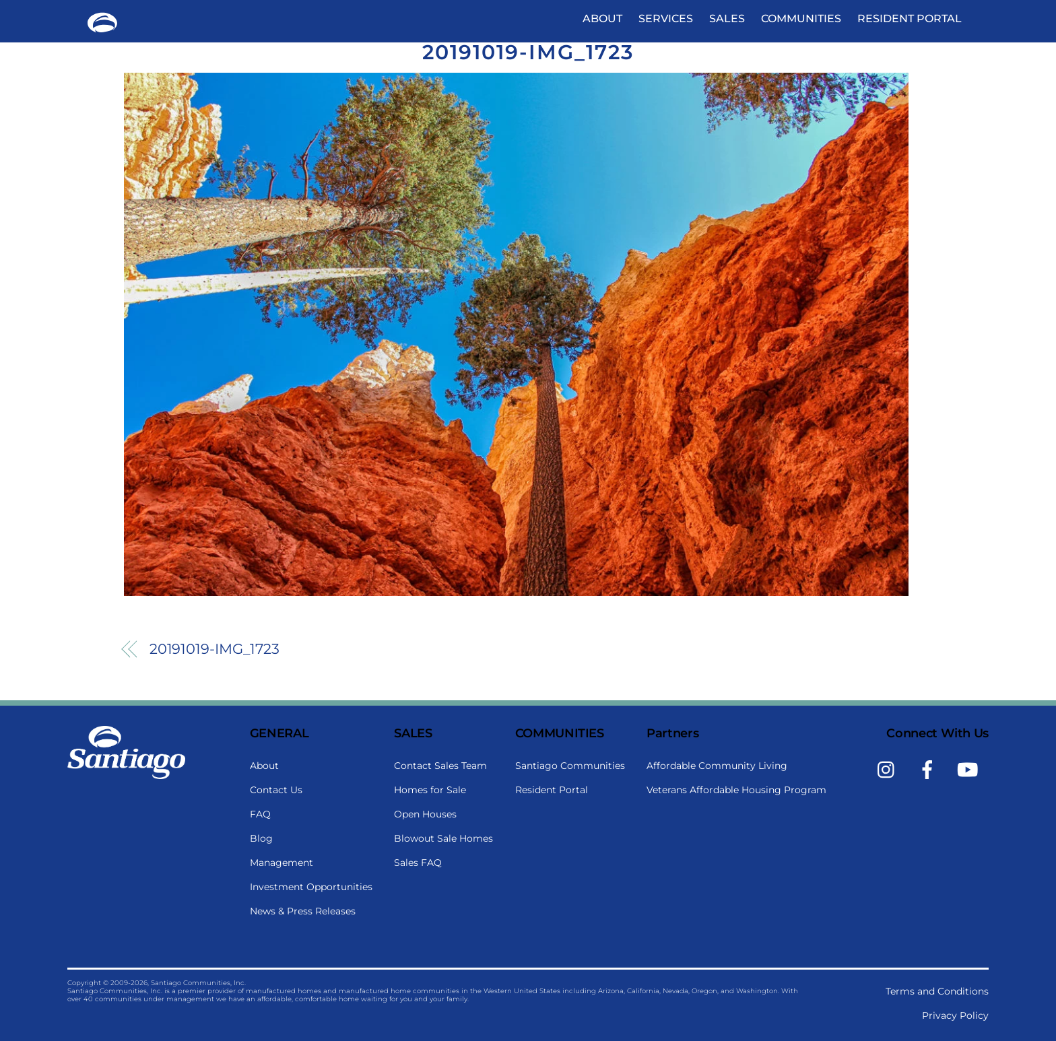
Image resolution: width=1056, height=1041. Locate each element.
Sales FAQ (418, 863)
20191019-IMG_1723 (528, 52)
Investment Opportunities (311, 887)
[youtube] (970, 769)
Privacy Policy (955, 1015)
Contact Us (276, 790)
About (602, 18)
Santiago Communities (570, 766)
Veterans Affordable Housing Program (736, 790)
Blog (261, 838)
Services (665, 18)
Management (281, 863)
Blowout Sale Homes (443, 838)
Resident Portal (909, 18)
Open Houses (425, 814)
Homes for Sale (430, 790)
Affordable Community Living (717, 766)
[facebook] (929, 769)
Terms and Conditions (937, 991)
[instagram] (889, 769)
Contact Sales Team (440, 766)
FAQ (260, 814)
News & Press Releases (303, 911)
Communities (801, 18)
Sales (727, 18)
